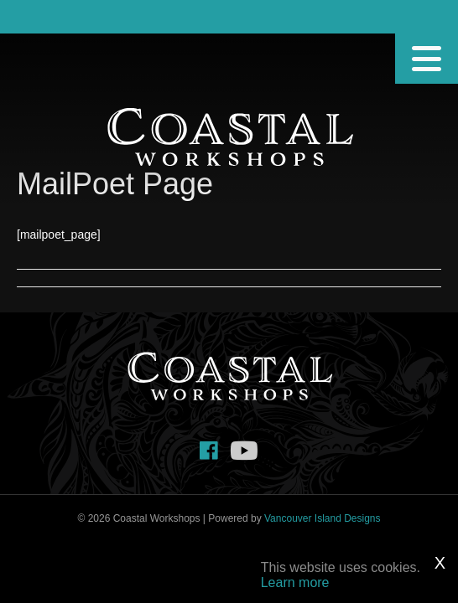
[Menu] (426, 59)
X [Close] (440, 563)
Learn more (295, 582)
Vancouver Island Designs (322, 518)
